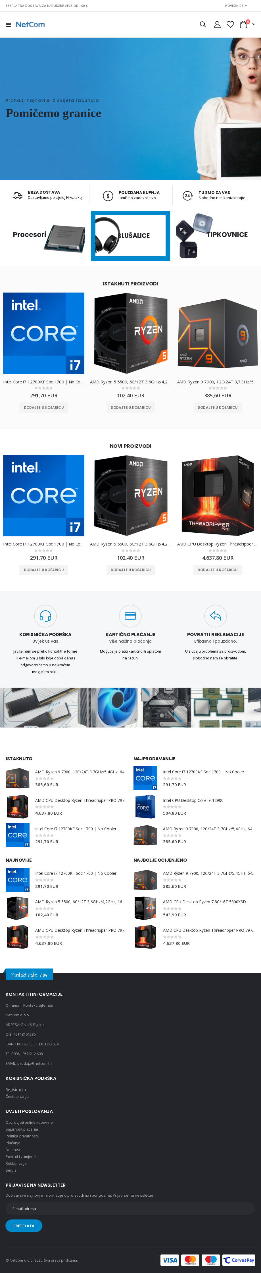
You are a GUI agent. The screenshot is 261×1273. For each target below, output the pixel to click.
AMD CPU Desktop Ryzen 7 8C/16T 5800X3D (204, 901)
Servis (11, 1170)
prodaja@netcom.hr (34, 1063)
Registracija (16, 1089)
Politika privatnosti (22, 1136)
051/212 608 (32, 1053)
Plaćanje (13, 1142)
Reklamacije (16, 1163)
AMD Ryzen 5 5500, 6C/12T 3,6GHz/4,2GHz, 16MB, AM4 (130, 382)
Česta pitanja (17, 1096)
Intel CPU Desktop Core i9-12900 (193, 800)
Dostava (13, 1149)
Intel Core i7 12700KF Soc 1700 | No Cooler (43, 382)
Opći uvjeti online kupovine (29, 1122)
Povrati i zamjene (21, 1156)
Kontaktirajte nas (38, 1005)
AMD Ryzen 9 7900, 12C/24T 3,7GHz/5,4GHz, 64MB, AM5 (217, 382)
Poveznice (234, 5)
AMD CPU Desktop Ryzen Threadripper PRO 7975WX (217, 544)
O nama (12, 1005)
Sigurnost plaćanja (22, 1129)
